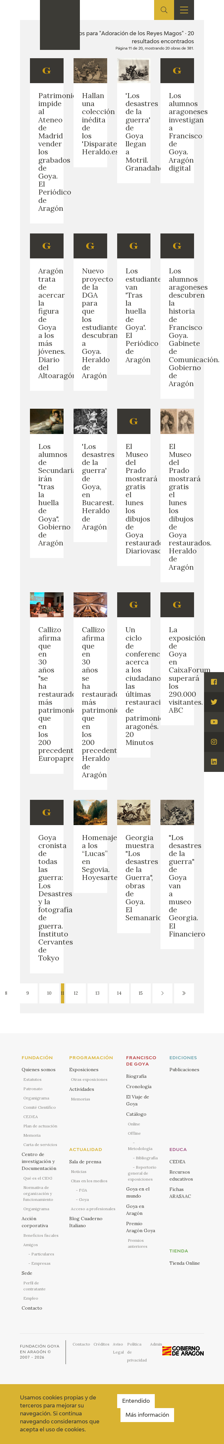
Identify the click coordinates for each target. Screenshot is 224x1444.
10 (49, 993)
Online (134, 1123)
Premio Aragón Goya (140, 1227)
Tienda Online (184, 1263)
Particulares (42, 1253)
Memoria (32, 1135)
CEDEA (30, 1116)
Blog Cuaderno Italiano (86, 1222)
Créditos (102, 1344)
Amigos (30, 1244)
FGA (83, 1190)
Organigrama (36, 1097)
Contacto (32, 1308)
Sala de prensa (85, 1162)
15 (141, 993)
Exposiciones (84, 1070)
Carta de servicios (40, 1144)
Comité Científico (39, 1107)
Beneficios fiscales (41, 1235)
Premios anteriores (137, 1243)
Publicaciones (184, 1070)
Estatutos (32, 1079)
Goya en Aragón (135, 1209)
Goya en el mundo (137, 1192)
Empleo (30, 1298)
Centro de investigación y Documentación (39, 1161)
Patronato (33, 1088)
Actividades (81, 1089)
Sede (27, 1273)
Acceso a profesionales (93, 1208)
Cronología (138, 1086)
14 (119, 993)
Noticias (79, 1171)
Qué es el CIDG (37, 1178)
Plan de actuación (40, 1125)
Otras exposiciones (89, 1079)
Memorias (80, 1098)
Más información (147, 1415)
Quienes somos (39, 1070)
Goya (84, 1199)
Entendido (136, 1401)
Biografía (136, 1076)
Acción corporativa (35, 1222)
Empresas (41, 1263)
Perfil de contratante (34, 1285)
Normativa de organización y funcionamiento (38, 1193)
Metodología (140, 1148)
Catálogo (136, 1114)
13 (98, 993)
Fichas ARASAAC (180, 1192)
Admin (156, 1344)
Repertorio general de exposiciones (142, 1173)
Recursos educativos (181, 1175)
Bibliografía (147, 1157)
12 (76, 993)
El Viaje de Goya (137, 1100)
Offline (134, 1133)
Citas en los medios (89, 1180)
